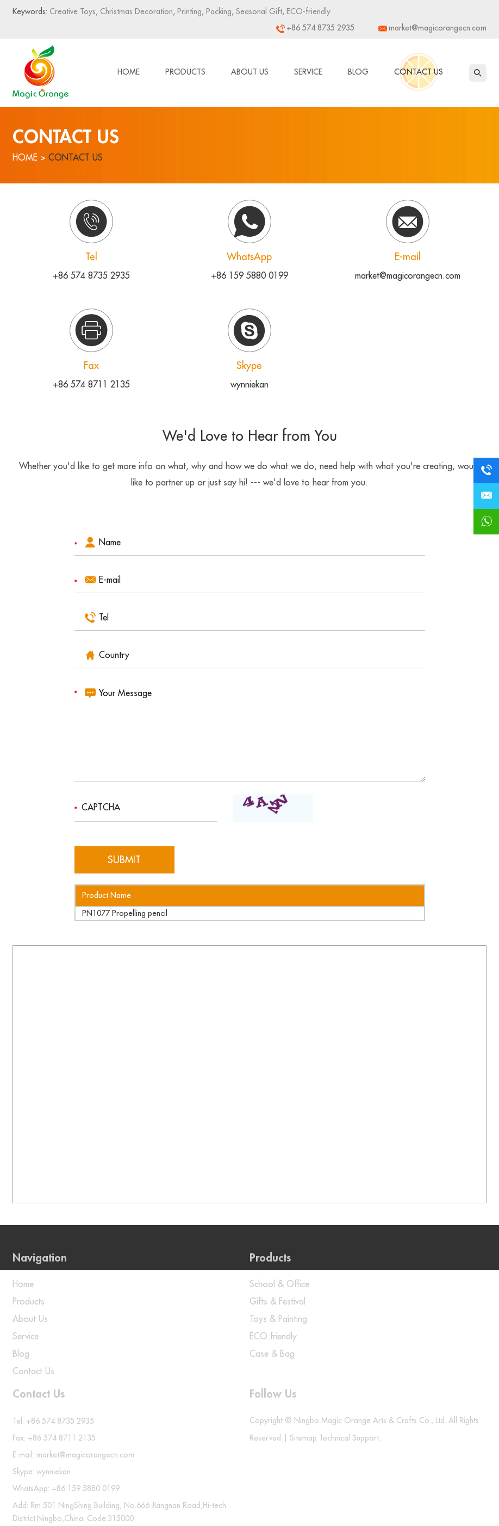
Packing (218, 11)
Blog (358, 72)
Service (308, 72)
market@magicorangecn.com (437, 28)
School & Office (279, 1284)
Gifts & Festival (277, 1301)
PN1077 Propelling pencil (124, 913)
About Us (250, 72)
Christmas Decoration (135, 11)
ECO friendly (273, 1336)
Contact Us (418, 72)
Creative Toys (72, 11)
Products (185, 72)
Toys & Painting (278, 1319)
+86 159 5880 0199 (249, 276)
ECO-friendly (307, 11)
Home (128, 72)
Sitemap (303, 1438)
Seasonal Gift (258, 11)
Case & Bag (272, 1354)
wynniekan (249, 384)
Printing (188, 11)
